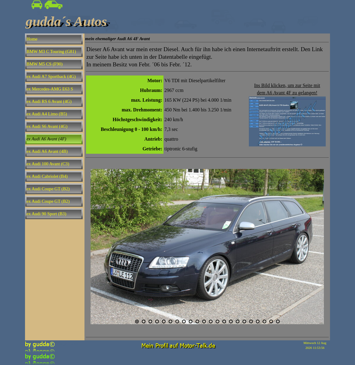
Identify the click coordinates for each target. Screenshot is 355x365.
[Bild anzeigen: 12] (210, 321)
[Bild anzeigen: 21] (271, 321)
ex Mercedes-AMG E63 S (50, 88)
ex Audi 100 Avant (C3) (48, 163)
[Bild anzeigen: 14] (224, 321)
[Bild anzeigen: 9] (190, 321)
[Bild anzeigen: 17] (244, 321)
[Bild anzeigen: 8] (184, 321)
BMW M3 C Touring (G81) (51, 51)
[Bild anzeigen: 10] (197, 321)
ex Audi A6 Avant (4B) (47, 151)
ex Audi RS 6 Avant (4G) (49, 101)
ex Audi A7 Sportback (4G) (51, 76)
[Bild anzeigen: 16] (237, 321)
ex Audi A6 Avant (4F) (46, 138)
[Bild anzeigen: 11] (204, 321)
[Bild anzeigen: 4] (157, 321)
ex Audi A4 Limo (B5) (47, 113)
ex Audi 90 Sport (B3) (46, 213)
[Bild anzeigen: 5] (163, 321)
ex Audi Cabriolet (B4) (47, 176)
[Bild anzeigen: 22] (277, 321)
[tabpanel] (207, 56)
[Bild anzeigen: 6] (170, 321)
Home (32, 39)
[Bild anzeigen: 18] (251, 321)
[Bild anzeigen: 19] (257, 321)
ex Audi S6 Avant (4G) (47, 126)
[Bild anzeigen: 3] (150, 321)
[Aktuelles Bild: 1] (137, 321)
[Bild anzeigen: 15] (231, 321)
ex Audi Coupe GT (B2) (48, 188)
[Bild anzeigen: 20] (264, 321)
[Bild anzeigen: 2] (143, 321)
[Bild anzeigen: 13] (217, 321)
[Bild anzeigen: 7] (177, 321)
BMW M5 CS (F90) (45, 63)
